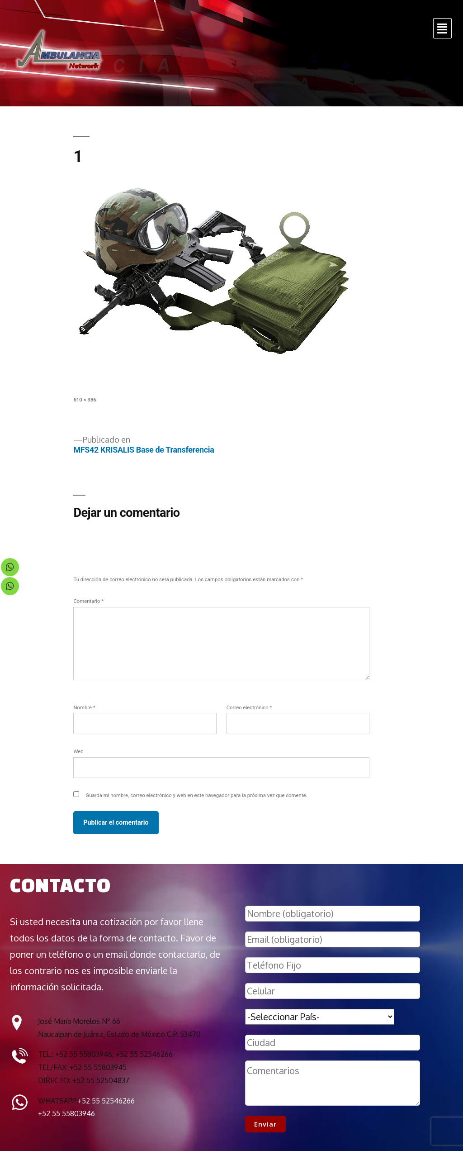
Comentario (88, 601)
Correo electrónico (249, 707)
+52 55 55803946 (66, 1113)
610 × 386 (84, 399)
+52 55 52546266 (106, 1100)
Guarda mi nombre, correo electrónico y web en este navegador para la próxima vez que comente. (196, 795)
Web (78, 751)
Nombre (84, 707)
